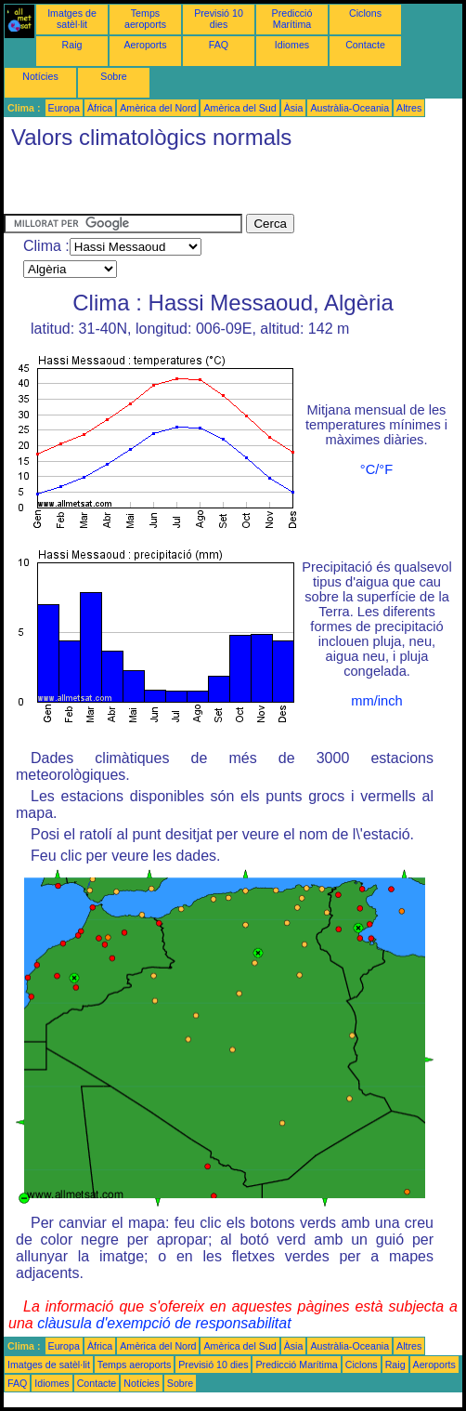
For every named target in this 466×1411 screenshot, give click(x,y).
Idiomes (292, 44)
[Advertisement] (221, 186)
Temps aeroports (145, 18)
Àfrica (99, 107)
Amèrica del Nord (158, 107)
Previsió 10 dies (218, 18)
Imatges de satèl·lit (72, 18)
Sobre (113, 76)
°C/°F (376, 469)
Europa (64, 107)
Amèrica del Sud (239, 107)
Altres (408, 107)
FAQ (218, 44)
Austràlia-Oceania (349, 107)
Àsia (294, 107)
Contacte (365, 44)
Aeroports (144, 44)
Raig (72, 44)
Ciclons (365, 13)
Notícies (40, 76)
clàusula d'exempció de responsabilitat (164, 1323)
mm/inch (376, 700)
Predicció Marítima (292, 18)
